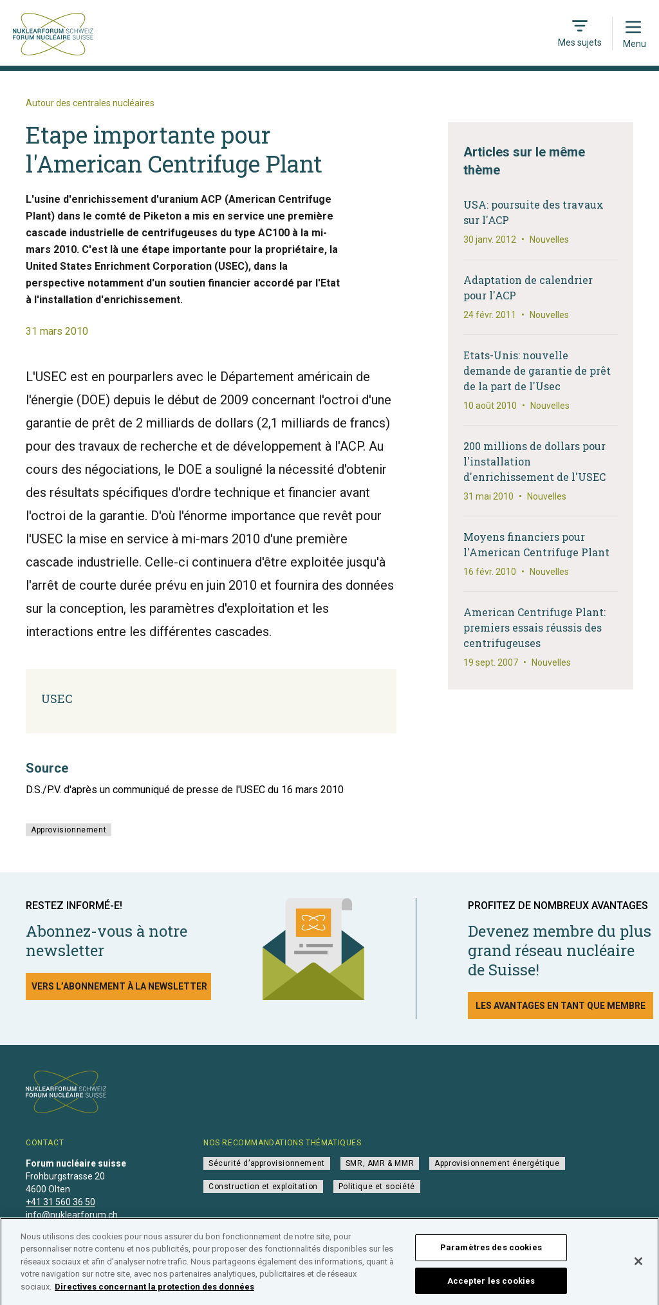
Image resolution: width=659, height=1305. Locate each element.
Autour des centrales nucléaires (90, 103)
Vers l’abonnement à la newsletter (119, 986)
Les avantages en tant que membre (560, 1005)
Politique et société (377, 1186)
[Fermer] (638, 1267)
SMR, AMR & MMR (380, 1163)
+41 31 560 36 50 (60, 1202)
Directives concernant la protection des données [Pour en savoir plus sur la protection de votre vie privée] (154, 1292)
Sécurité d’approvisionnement (267, 1163)
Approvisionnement (68, 829)
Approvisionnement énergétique (496, 1163)
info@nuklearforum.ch (72, 1215)
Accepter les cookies (491, 1286)
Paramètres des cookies (491, 1252)
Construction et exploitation (263, 1186)
